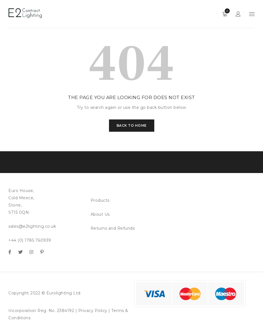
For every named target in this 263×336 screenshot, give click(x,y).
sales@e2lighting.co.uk (32, 226)
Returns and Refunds (113, 228)
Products (100, 200)
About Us (100, 214)
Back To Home (132, 125)
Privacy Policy (92, 310)
